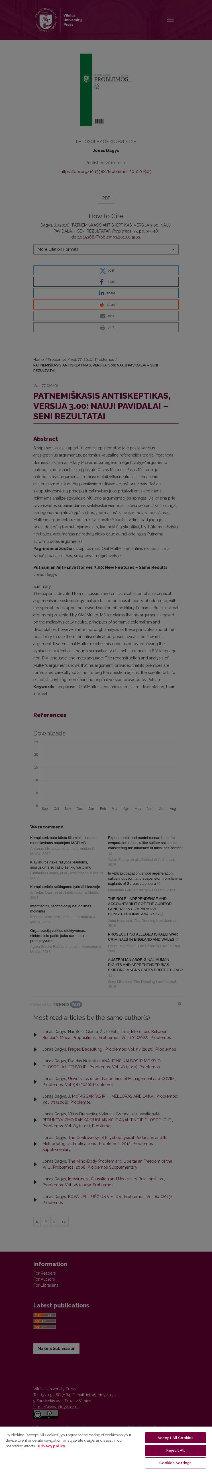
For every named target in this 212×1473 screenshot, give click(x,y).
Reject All (175, 1450)
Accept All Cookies (175, 1438)
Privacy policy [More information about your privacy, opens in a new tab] (51, 1446)
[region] (106, 1449)
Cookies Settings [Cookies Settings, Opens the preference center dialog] (175, 1463)
